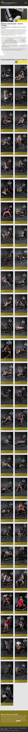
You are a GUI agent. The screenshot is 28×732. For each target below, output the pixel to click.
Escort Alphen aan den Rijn (11, 39)
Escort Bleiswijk (23, 39)
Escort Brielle (5, 39)
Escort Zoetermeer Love (4, 730)
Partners (6, 729)
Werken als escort (22, 728)
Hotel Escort (15, 728)
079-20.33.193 (21, 21)
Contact (2, 729)
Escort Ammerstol (18, 39)
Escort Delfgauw (7, 41)
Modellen (10, 728)
